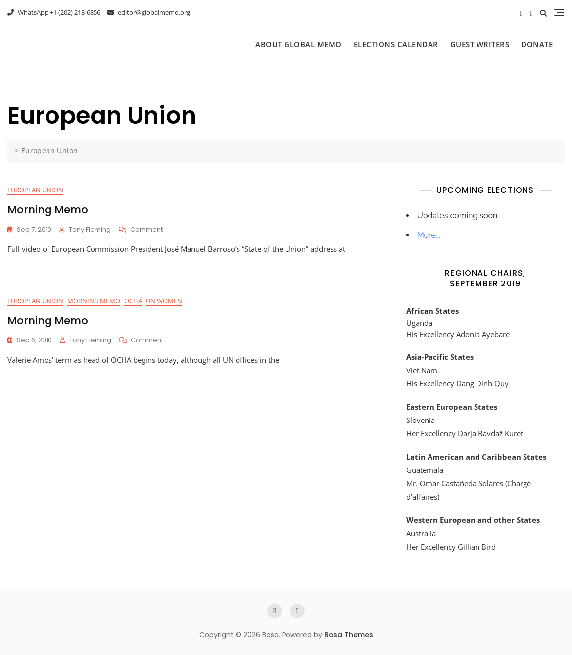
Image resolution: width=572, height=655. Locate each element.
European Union (35, 190)
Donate (537, 44)
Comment (146, 230)
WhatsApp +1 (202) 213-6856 (53, 12)
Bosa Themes (348, 635)
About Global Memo (298, 44)
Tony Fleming (90, 229)
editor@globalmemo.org (148, 12)
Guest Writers (480, 44)
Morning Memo (47, 209)
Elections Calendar (396, 44)
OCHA (133, 300)
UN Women (164, 300)
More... (428, 235)
